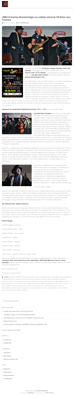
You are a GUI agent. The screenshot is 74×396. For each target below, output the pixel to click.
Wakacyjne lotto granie (20, 288)
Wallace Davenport (34, 288)
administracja (10, 23)
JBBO (57, 281)
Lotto (4, 285)
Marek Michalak (11, 285)
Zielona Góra (6, 290)
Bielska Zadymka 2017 (10, 321)
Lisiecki (65, 283)
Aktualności (6, 352)
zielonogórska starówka (19, 290)
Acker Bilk (12, 277)
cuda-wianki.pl (42, 391)
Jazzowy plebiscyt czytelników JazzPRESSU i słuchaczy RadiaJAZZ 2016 (25, 324)
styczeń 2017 (7, 339)
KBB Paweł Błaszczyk (48, 283)
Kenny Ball (58, 283)
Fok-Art (44, 279)
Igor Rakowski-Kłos (36, 281)
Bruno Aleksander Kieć (42, 277)
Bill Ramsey (30, 277)
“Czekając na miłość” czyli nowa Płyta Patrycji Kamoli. (19, 314)
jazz (53, 281)
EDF (28, 279)
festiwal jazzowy (35, 279)
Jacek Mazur (48, 281)
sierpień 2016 (7, 343)
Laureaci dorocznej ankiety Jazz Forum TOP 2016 (18, 311)
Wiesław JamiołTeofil (49, 288)
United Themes (49, 392)
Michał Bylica (21, 285)
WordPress (30, 392)
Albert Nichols (21, 277)
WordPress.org (7, 378)
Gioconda (26, 281)
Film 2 (45, 109)
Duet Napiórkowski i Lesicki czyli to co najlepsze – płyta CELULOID (23, 318)
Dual (16, 279)
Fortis (49, 279)
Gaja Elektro (18, 281)
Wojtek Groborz (62, 288)
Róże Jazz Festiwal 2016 (10, 359)
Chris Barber (54, 277)
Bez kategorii (7, 356)
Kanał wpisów (7, 372)
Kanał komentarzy (8, 375)
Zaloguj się (6, 369)
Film (38, 109)
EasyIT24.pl (22, 279)
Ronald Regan (53, 285)
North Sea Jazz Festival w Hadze (37, 285)
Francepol (55, 279)
